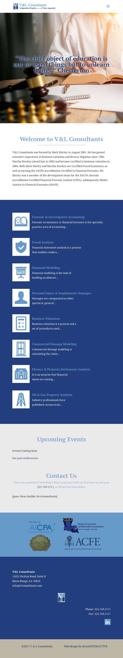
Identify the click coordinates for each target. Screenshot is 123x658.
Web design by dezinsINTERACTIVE (85, 646)
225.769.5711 (103, 609)
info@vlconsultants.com (27, 585)
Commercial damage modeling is (52, 349)
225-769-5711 (45, 487)
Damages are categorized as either (53, 298)
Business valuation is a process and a (54, 324)
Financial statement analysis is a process (56, 247)
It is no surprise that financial (50, 374)
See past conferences (25, 458)
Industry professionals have (49, 400)
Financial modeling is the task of (51, 273)
